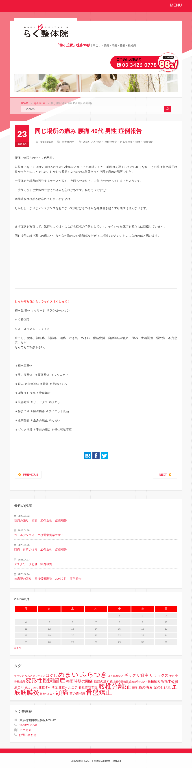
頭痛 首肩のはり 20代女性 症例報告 (40, 549)
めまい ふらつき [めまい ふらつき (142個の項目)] (82, 674)
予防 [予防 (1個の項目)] (171, 675)
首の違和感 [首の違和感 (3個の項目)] (77, 693)
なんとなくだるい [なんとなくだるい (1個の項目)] (35, 675)
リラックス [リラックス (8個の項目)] (159, 675)
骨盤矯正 (148, 141)
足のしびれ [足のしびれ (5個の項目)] (162, 687)
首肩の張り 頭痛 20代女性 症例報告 (40, 520)
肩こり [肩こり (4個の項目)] (19, 687)
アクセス (25, 730)
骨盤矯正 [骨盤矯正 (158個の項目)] (99, 692)
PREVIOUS (30, 474)
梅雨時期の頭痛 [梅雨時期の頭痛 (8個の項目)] (79, 681)
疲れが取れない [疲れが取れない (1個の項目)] (138, 681)
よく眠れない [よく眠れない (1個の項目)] (115, 675)
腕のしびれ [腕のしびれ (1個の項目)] (31, 687)
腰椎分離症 (111, 141)
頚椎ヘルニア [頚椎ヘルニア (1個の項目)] (47, 693)
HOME (24, 103)
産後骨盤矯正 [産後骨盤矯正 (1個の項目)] (121, 681)
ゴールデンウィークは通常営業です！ (39, 535)
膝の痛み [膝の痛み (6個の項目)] (145, 687)
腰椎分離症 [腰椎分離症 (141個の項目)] (114, 686)
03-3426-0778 (28, 725)
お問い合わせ (27, 735)
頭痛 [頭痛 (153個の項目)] (62, 692)
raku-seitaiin (46, 141)
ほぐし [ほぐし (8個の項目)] (51, 675)
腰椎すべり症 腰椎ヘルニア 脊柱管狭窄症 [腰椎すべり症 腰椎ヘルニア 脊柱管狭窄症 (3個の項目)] (68, 687)
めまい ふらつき (92, 141)
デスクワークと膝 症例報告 (33, 564)
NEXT (163, 474)
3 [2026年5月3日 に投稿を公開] (166, 615)
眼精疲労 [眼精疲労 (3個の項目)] (154, 681)
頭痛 (137, 141)
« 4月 (17, 648)
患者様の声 (39, 103)
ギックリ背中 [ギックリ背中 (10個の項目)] (136, 675)
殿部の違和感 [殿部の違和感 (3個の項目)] (103, 681)
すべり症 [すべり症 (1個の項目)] (19, 675)
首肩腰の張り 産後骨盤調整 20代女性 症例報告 (47, 578)
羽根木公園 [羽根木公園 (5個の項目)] (169, 681)
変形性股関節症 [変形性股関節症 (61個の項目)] (45, 680)
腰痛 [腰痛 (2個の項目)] (134, 687)
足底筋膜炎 (126, 141)
